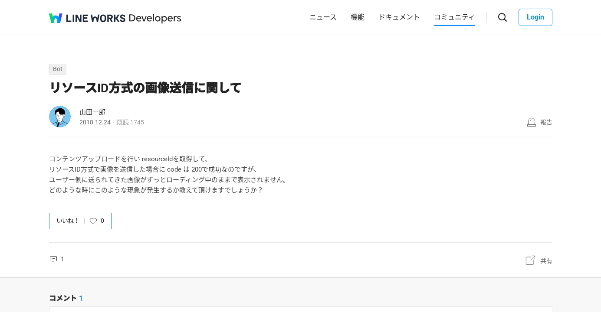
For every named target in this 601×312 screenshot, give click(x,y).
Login (535, 17)
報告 (546, 122)
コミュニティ (454, 17)
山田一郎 (92, 112)
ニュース (323, 17)
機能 (358, 17)
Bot (57, 68)
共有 (546, 260)
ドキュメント (399, 17)
